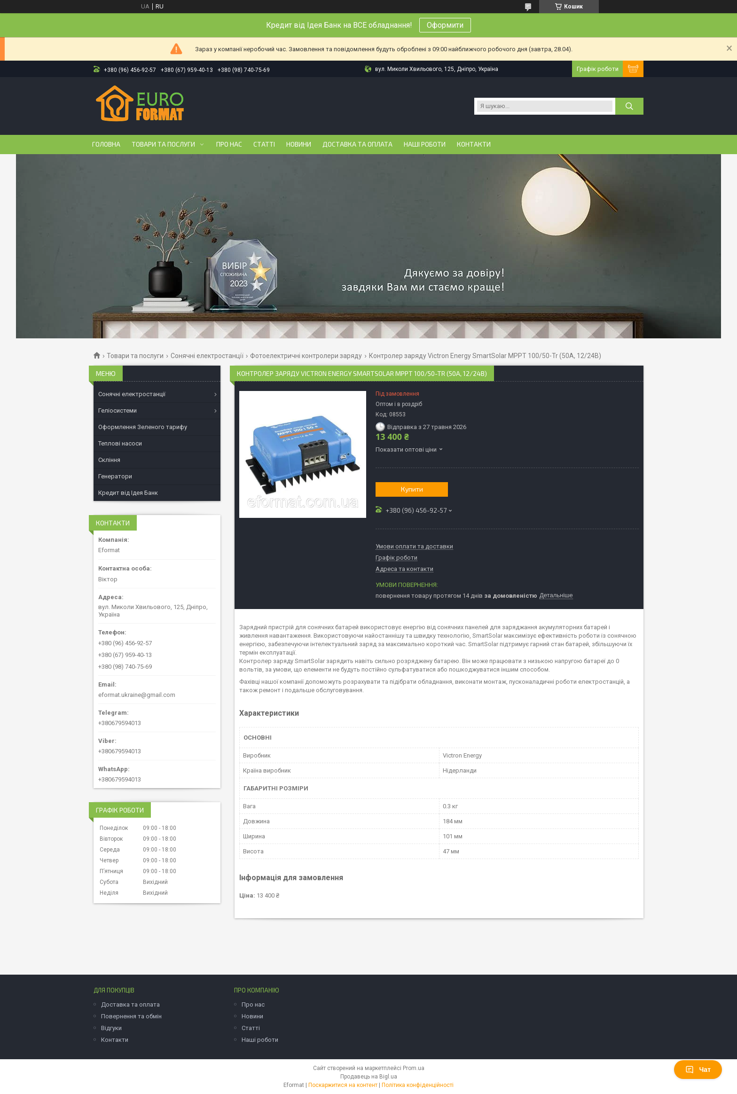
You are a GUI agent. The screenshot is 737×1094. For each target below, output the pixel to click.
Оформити (445, 25)
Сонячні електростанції (207, 355)
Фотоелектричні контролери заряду (306, 355)
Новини (298, 144)
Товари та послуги (163, 144)
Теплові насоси (120, 443)
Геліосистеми (117, 410)
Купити (412, 489)
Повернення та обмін (131, 1016)
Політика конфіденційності (418, 1085)
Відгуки (111, 1027)
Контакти (474, 144)
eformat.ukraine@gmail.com (136, 694)
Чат (698, 1069)
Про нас (229, 144)
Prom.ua (413, 1068)
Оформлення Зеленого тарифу (142, 426)
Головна (106, 144)
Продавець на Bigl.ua (368, 1076)
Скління (109, 459)
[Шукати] (629, 106)
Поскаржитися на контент (342, 1085)
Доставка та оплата (357, 144)
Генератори (115, 476)
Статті (264, 144)
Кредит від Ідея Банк (128, 492)
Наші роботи (425, 144)
